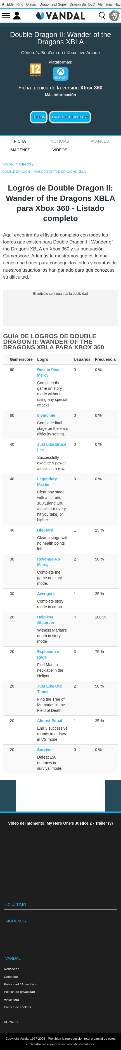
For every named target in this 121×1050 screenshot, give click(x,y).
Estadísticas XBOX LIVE (70, 117)
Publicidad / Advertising (20, 984)
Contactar (11, 976)
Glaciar (31, 4)
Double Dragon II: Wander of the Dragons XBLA (60, 38)
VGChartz (11, 1022)
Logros (39, 117)
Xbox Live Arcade (83, 52)
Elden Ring (15, 4)
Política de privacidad (19, 991)
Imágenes (20, 150)
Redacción (11, 969)
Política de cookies (17, 1007)
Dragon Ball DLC (82, 4)
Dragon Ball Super (53, 4)
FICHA (20, 141)
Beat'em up (52, 52)
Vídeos (60, 150)
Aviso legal (12, 999)
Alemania (105, 4)
